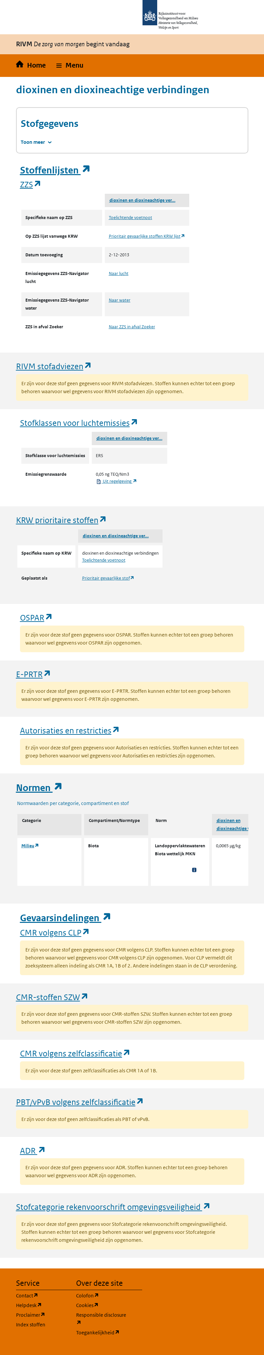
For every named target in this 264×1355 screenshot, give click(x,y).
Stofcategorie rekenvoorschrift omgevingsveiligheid (113, 1207)
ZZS (31, 184)
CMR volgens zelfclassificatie (75, 1053)
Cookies (102, 1304)
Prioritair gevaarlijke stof (108, 578)
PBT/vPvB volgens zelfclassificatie (80, 1102)
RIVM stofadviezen (54, 366)
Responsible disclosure (102, 1319)
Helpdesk (42, 1304)
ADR (33, 1150)
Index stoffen (30, 1324)
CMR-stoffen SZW (52, 997)
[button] (70, 65)
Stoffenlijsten (55, 170)
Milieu (30, 846)
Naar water (119, 300)
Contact (42, 1295)
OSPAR (36, 617)
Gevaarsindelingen (65, 918)
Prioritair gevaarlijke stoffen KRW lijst (147, 236)
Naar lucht (118, 273)
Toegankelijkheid (102, 1332)
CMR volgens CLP (55, 932)
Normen (39, 788)
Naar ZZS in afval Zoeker (132, 327)
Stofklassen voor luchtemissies (79, 422)
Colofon (102, 1295)
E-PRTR (33, 674)
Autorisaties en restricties (70, 730)
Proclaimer (42, 1314)
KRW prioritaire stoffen (61, 520)
